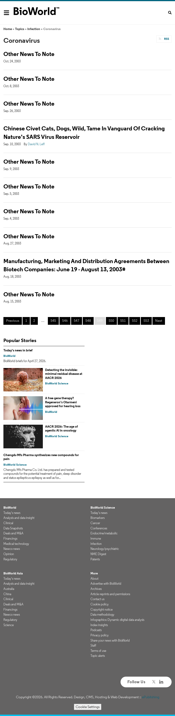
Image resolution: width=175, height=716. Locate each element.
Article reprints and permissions (110, 594)
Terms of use (98, 651)
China (7, 594)
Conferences (98, 528)
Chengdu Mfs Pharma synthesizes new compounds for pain (41, 457)
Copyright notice (101, 609)
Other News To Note (28, 54)
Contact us (97, 599)
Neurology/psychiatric (104, 549)
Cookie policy (99, 604)
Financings (10, 538)
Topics (19, 29)
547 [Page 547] (76, 320)
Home (7, 29)
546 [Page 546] (65, 320)
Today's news (11, 513)
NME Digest (98, 554)
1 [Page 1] (26, 320)
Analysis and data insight (18, 518)
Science (8, 625)
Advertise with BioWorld (105, 583)
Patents (95, 559)
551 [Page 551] (123, 320)
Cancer (95, 523)
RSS (166, 39)
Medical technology (16, 544)
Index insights (99, 625)
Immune (95, 538)
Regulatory (10, 559)
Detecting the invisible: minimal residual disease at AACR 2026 (63, 374)
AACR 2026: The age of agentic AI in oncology (61, 428)
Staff (93, 645)
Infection (33, 29)
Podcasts (96, 630)
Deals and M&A (13, 533)
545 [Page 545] (53, 320)
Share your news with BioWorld (110, 640)
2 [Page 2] (34, 320)
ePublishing (150, 697)
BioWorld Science (56, 383)
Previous (12, 320)
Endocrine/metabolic (104, 533)
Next (158, 320)
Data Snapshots (13, 528)
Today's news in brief (18, 350)
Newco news (11, 549)
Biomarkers (97, 518)
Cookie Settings (88, 707)
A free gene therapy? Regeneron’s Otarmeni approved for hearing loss (62, 402)
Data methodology (102, 614)
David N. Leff (36, 144)
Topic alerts (97, 656)
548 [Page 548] (88, 320)
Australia (8, 589)
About (94, 578)
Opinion (8, 554)
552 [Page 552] (134, 320)
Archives (96, 589)
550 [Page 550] (111, 320)
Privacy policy (99, 635)
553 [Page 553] (146, 320)
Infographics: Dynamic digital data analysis (117, 620)
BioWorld (9, 356)
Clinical (8, 523)
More (94, 573)
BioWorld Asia (13, 573)
